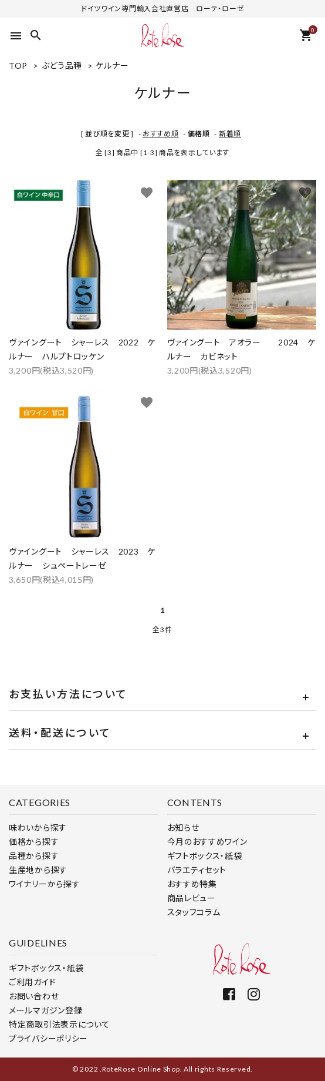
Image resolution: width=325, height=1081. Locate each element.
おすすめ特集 (192, 884)
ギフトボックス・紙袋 (204, 856)
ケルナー (112, 65)
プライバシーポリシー (48, 1038)
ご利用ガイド (32, 982)
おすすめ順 (161, 133)
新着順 (230, 133)
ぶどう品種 (62, 65)
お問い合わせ (34, 996)
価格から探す (34, 842)
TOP (18, 65)
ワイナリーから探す (44, 884)
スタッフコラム (194, 912)
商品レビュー (191, 898)
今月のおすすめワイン (207, 842)
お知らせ (183, 827)
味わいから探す (38, 827)
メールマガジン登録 (45, 1010)
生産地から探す (38, 870)
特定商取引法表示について (59, 1024)
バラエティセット (197, 870)
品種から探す (34, 856)
